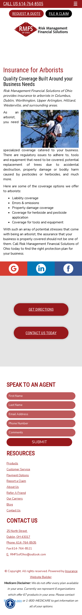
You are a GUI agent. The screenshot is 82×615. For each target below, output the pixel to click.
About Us (13, 487)
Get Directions (41, 309)
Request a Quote (26, 13)
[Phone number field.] (41, 423)
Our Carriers (15, 499)
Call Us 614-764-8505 (23, 3)
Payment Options (18, 475)
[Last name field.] (41, 405)
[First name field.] (41, 396)
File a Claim (59, 13)
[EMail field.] (41, 414)
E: (8, 555)
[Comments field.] (41, 432)
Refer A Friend (16, 493)
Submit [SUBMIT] (39, 442)
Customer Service (18, 469)
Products (12, 463)
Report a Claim (16, 481)
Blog (10, 505)
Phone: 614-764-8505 (21, 543)
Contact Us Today (41, 333)
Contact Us (14, 511)
